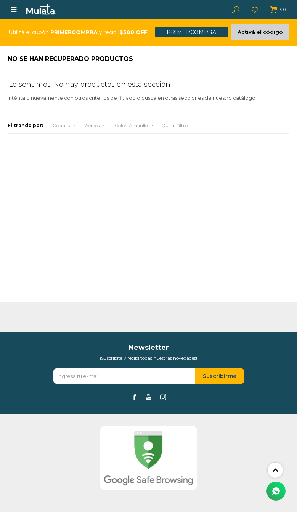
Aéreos (92, 125)
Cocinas (61, 125)
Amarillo (131, 125)
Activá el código (260, 32)
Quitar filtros (175, 125)
